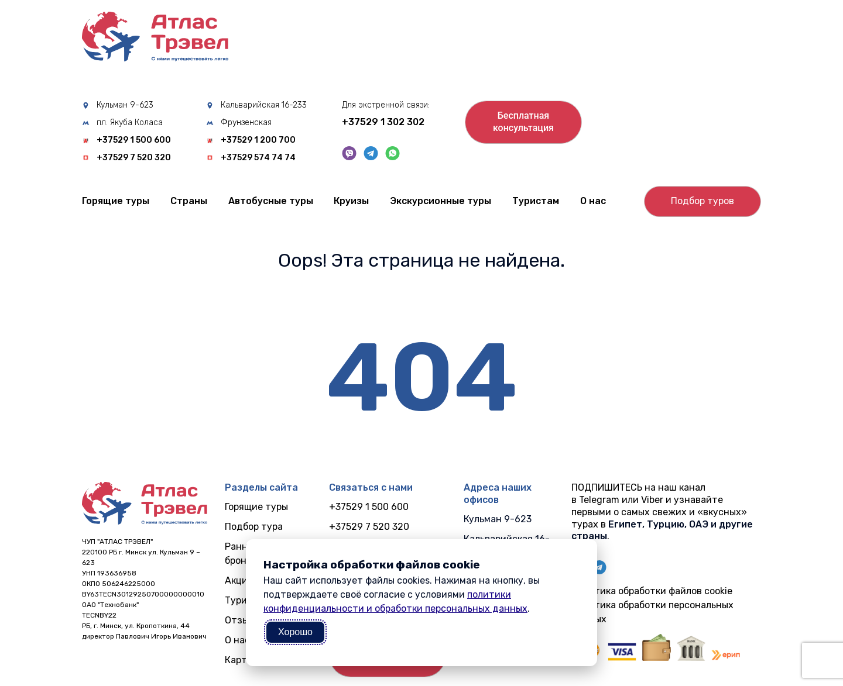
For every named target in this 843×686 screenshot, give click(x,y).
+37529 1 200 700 (258, 140)
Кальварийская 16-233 (264, 105)
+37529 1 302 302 (383, 121)
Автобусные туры (270, 200)
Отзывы (243, 620)
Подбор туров (702, 200)
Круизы (351, 200)
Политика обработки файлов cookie (651, 591)
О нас (593, 200)
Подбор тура (254, 526)
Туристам (535, 200)
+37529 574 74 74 (258, 158)
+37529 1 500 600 (134, 140)
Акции (239, 580)
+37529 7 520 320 (134, 158)
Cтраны (188, 200)
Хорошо (295, 632)
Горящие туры (115, 200)
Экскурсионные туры (440, 200)
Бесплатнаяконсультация (523, 121)
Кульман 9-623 (125, 105)
